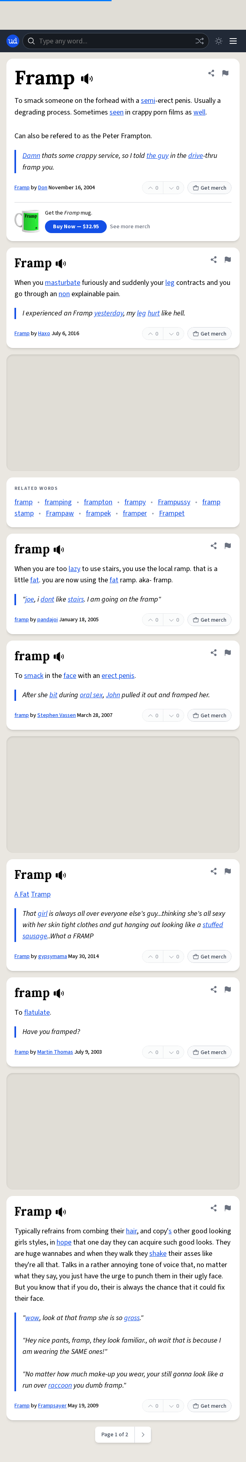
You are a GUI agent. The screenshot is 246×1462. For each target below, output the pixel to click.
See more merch (130, 227)
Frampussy (174, 502)
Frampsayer (52, 1406)
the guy (157, 156)
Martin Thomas (55, 1052)
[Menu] (233, 41)
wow (32, 1318)
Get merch (209, 188)
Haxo (44, 334)
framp (23, 502)
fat (34, 580)
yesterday (108, 313)
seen (117, 112)
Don (42, 188)
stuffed (213, 925)
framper (135, 513)
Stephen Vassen (56, 715)
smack (33, 676)
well (199, 112)
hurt (154, 313)
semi (148, 101)
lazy (74, 569)
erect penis (118, 676)
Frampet (172, 513)
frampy (135, 502)
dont (47, 599)
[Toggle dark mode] (218, 41)
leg (170, 283)
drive (195, 156)
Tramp (41, 894)
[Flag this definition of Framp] (225, 73)
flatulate (37, 1012)
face (69, 676)
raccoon (60, 1385)
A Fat (21, 894)
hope (64, 1242)
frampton (98, 502)
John (113, 695)
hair (131, 1231)
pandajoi (47, 620)
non (64, 294)
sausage (34, 936)
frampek (98, 513)
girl (42, 914)
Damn (31, 156)
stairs (76, 599)
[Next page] (143, 1435)
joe (29, 599)
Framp (22, 188)
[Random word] (199, 41)
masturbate (62, 283)
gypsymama (52, 956)
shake (158, 1254)
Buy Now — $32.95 (76, 227)
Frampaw (60, 513)
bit (53, 695)
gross (132, 1318)
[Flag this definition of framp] (227, 545)
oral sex (91, 695)
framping (58, 502)
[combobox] (115, 41)
